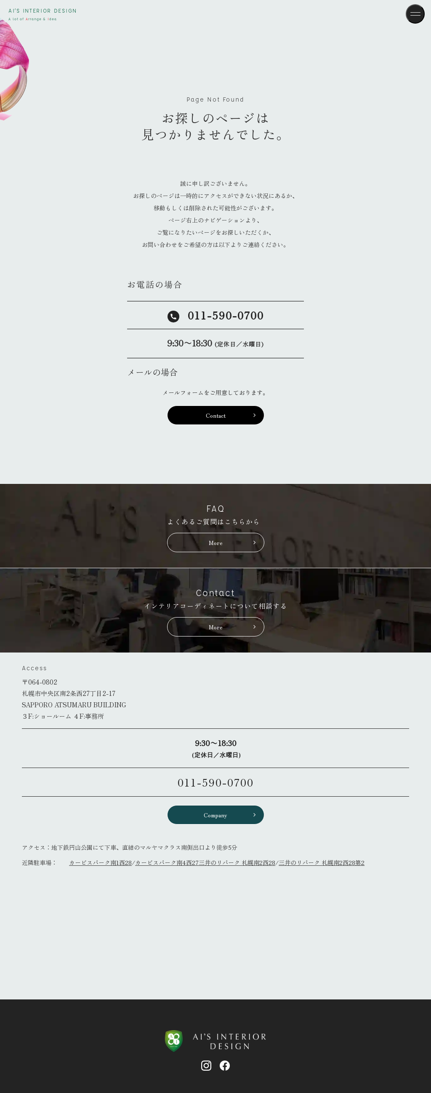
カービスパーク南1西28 (100, 862)
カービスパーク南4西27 (167, 862)
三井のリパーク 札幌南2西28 (237, 862)
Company (215, 815)
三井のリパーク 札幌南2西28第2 (321, 862)
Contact (216, 415)
